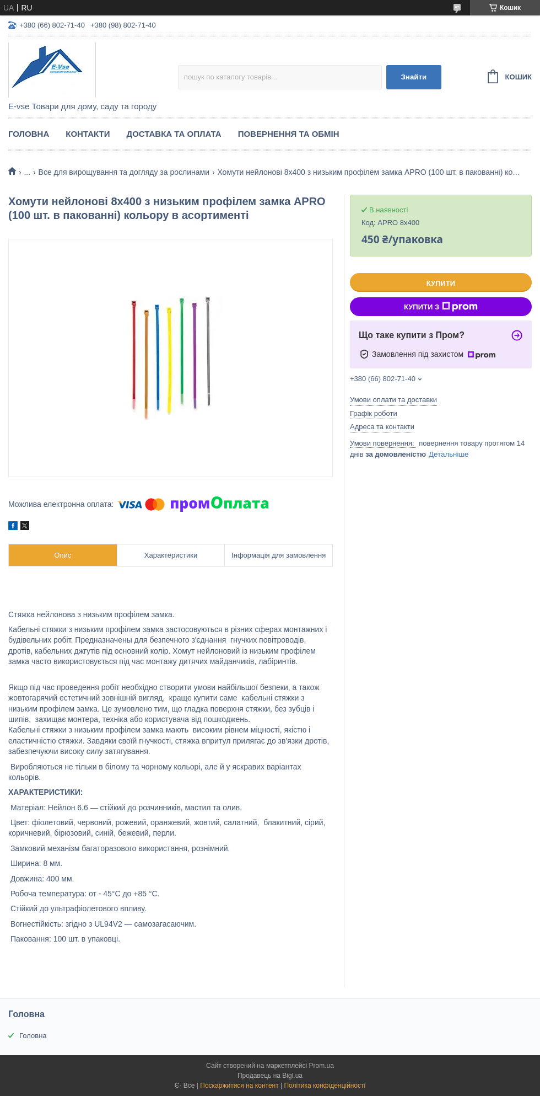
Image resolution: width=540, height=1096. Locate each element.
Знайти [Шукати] (413, 77)
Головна (28, 134)
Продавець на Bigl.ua (270, 1075)
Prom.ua (321, 1066)
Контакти (88, 134)
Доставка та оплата (173, 134)
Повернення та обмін (288, 134)
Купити (440, 283)
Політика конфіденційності (324, 1085)
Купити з (441, 307)
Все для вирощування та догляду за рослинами (124, 172)
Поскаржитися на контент (239, 1085)
